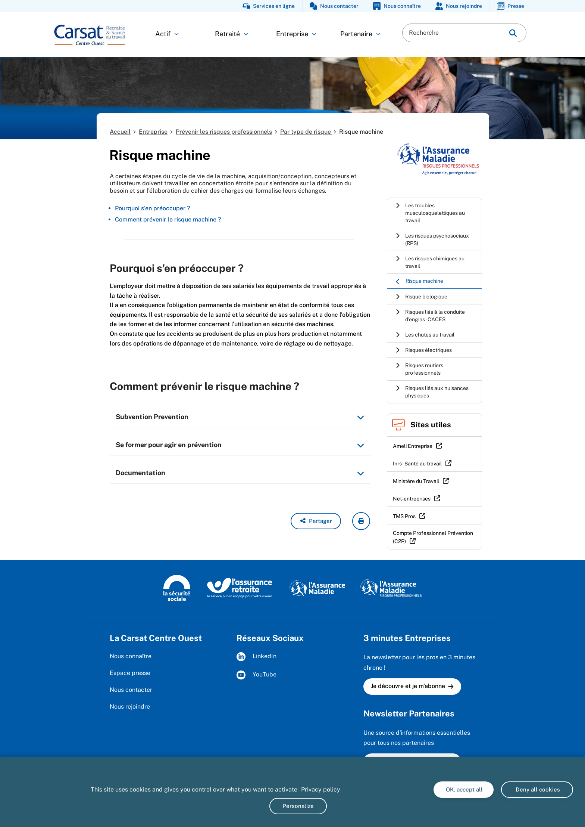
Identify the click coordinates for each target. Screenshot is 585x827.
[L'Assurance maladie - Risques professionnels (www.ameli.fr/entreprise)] (390, 588)
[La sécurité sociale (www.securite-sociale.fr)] (177, 588)
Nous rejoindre (130, 706)
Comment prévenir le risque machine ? (168, 219)
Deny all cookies (537, 789)
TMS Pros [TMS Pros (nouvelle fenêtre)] (404, 516)
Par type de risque (306, 131)
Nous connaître (130, 656)
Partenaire (360, 34)
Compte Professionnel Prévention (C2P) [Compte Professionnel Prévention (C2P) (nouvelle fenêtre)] (433, 537)
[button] (316, 521)
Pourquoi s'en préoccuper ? (152, 208)
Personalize (298, 806)
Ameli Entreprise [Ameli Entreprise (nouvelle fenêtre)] (412, 446)
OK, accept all (463, 789)
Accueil (120, 131)
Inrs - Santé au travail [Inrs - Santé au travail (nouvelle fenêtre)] (417, 464)
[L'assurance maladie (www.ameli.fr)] (317, 588)
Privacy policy (320, 789)
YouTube (256, 674)
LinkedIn (256, 656)
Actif (167, 34)
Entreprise (296, 34)
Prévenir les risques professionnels (224, 131)
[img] (513, 33)
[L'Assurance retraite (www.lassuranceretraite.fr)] (239, 588)
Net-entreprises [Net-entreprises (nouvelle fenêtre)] (412, 499)
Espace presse (130, 672)
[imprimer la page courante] (361, 521)
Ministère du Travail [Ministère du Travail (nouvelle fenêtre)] (416, 481)
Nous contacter (131, 689)
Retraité (231, 34)
